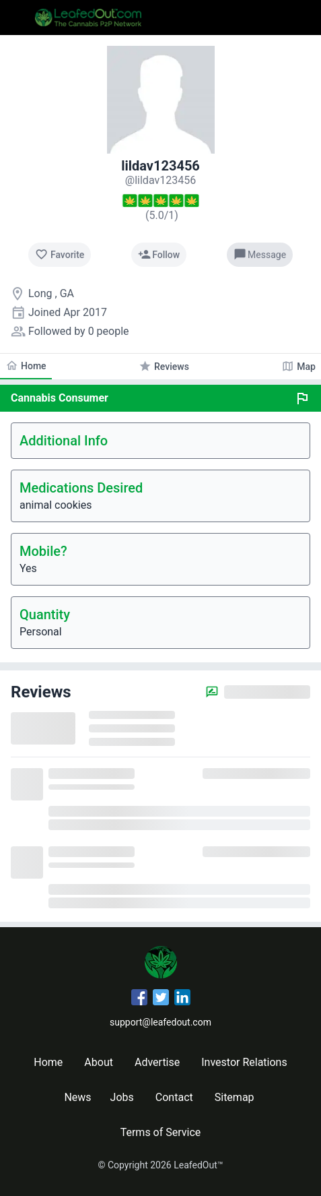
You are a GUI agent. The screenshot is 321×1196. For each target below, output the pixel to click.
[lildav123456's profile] (160, 180)
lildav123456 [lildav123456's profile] (160, 166)
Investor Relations (244, 1062)
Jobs (122, 1097)
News (77, 1097)
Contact (174, 1097)
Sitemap (234, 1097)
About (98, 1062)
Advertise (157, 1062)
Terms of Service (160, 1132)
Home (48, 1062)
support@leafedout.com (160, 1022)
